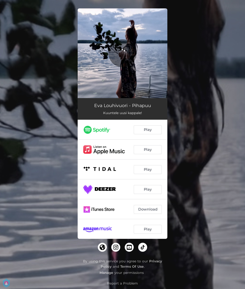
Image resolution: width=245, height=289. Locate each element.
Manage (106, 272)
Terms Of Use (132, 266)
